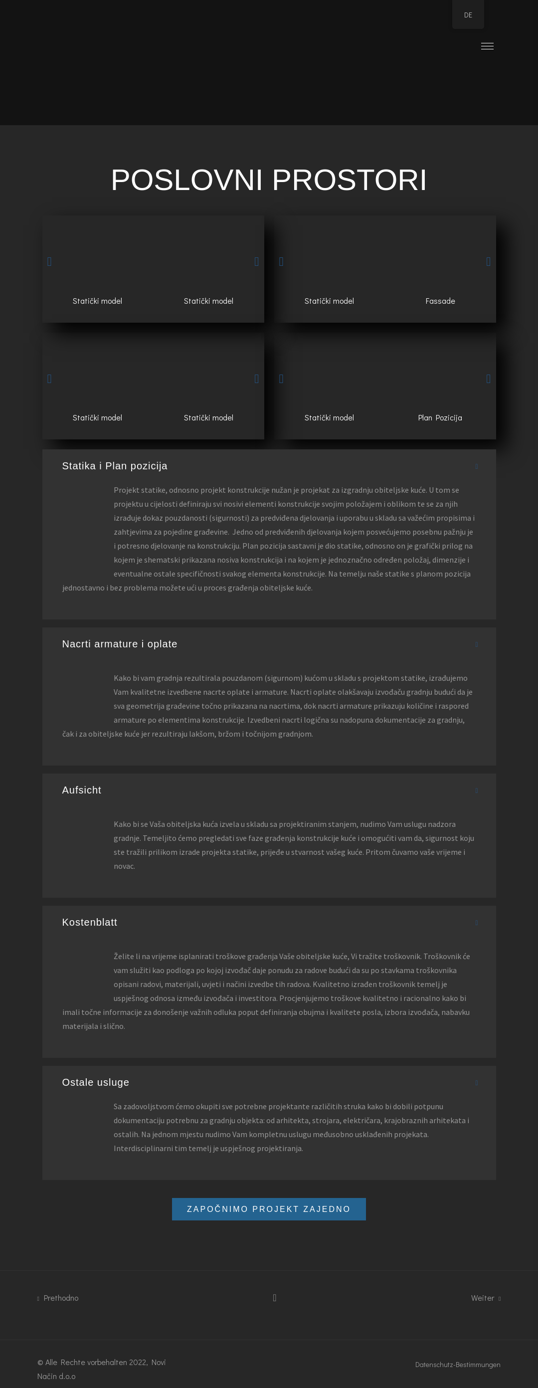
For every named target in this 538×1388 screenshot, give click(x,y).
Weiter (486, 1298)
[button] (49, 261)
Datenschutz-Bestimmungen (458, 1364)
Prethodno (57, 1298)
